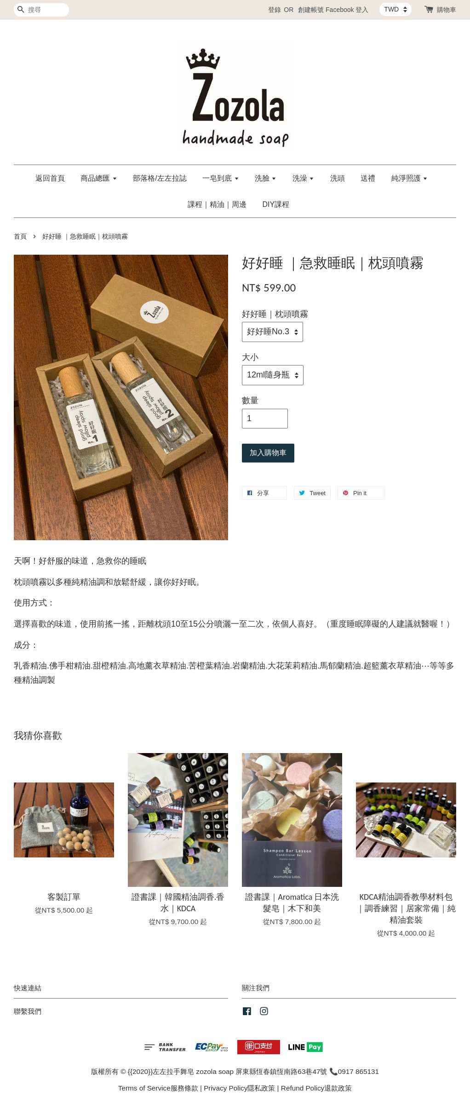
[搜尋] (41, 10)
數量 (250, 400)
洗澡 (303, 178)
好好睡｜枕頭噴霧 (275, 314)
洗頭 (337, 178)
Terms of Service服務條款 (158, 1088)
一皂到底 (220, 178)
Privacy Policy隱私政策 (239, 1088)
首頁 (20, 236)
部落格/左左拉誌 (159, 178)
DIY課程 (275, 204)
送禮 (368, 178)
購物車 (446, 9)
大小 (250, 357)
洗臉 (265, 178)
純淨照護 (409, 178)
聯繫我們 (27, 1011)
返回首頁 (50, 178)
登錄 (274, 9)
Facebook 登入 (347, 9)
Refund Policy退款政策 (316, 1088)
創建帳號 (311, 9)
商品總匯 (98, 178)
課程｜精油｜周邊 (217, 204)
